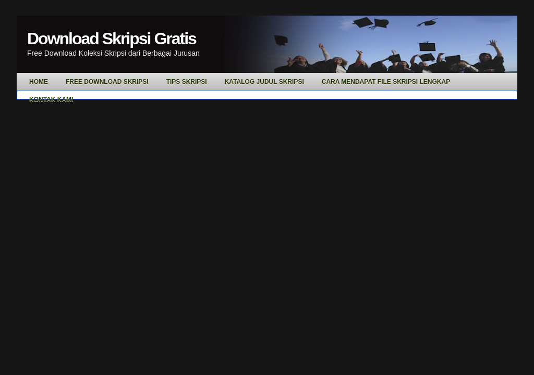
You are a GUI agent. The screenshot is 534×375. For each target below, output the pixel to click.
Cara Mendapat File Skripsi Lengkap (386, 81)
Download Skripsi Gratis (111, 38)
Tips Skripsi (186, 81)
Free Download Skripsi (107, 81)
